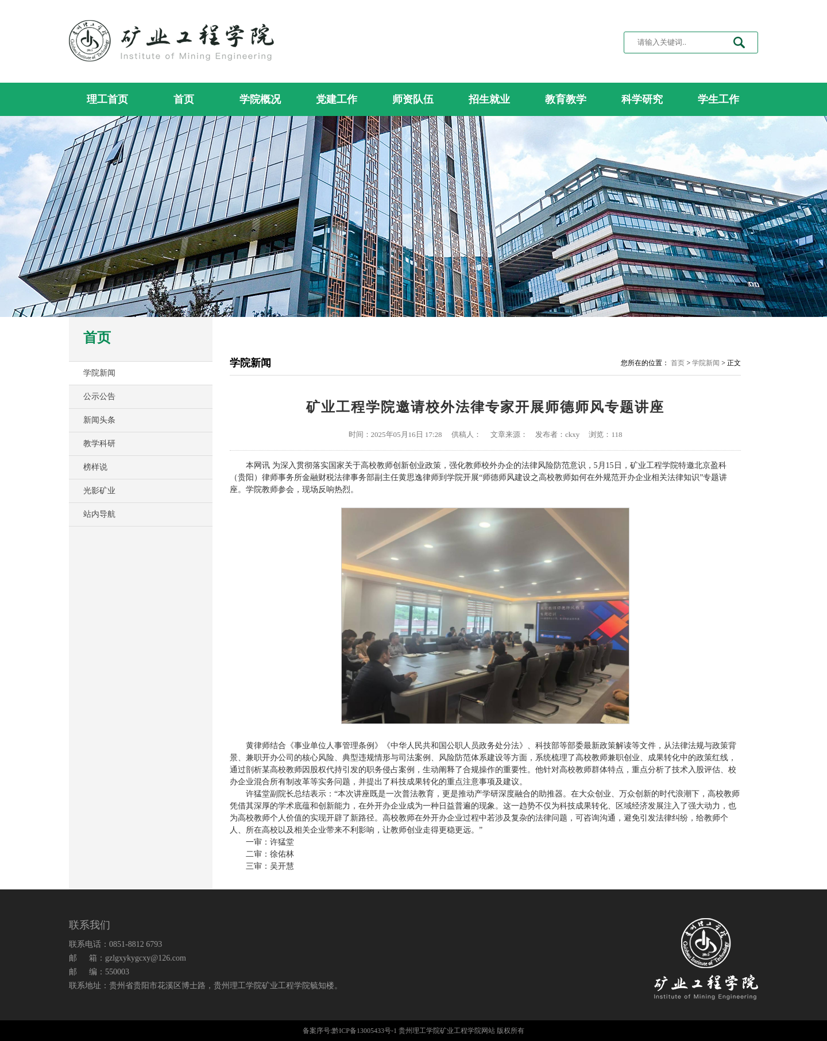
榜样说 (95, 467)
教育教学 (565, 99)
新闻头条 (99, 420)
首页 (183, 99)
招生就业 (489, 99)
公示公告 (99, 396)
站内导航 (99, 514)
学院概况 (260, 99)
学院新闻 (99, 373)
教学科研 (99, 443)
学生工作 (718, 99)
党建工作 (336, 99)
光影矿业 (99, 490)
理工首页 (107, 99)
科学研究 (642, 99)
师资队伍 (413, 99)
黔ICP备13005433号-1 (364, 1031)
